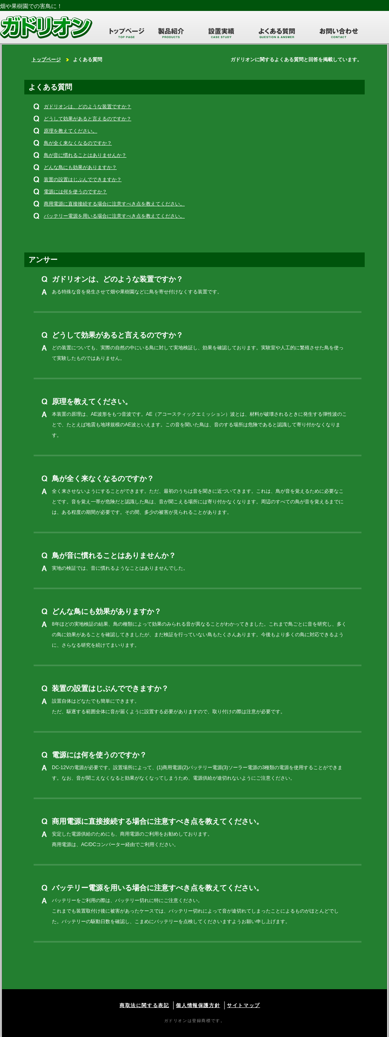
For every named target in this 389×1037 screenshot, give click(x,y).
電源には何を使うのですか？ (75, 192)
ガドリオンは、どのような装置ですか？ (87, 106)
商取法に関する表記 (144, 1005)
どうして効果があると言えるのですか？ (87, 119)
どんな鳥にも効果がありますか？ (80, 167)
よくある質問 (276, 32)
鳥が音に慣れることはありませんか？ (85, 155)
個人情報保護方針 (198, 1005)
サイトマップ (243, 1005)
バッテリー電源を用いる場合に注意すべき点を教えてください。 (114, 216)
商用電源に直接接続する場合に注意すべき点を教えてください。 (114, 204)
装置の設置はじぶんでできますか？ (83, 179)
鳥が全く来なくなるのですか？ (78, 143)
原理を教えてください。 (70, 131)
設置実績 (221, 32)
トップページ (121, 32)
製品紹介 (171, 32)
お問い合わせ (338, 32)
